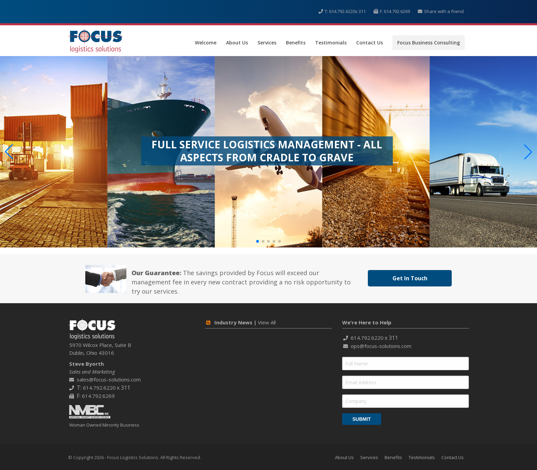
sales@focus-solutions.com (109, 379)
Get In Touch (409, 278)
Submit (361, 419)
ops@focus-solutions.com (381, 346)
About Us (237, 42)
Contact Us (369, 42)
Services (267, 42)
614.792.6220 (342, 11)
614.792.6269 (397, 11)
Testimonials (331, 42)
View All (267, 322)
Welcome (205, 42)
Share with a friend (444, 11)
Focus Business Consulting (428, 42)
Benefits (295, 42)
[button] (257, 241)
